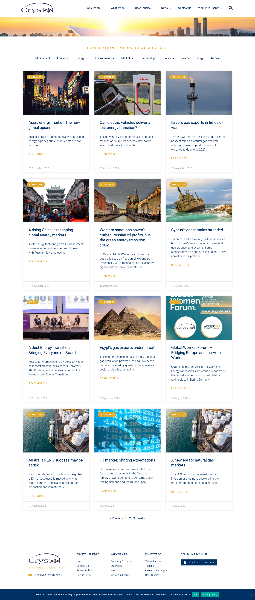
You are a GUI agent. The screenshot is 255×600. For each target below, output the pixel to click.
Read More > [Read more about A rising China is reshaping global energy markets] (37, 261)
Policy (169, 58)
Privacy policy (209, 594)
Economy (63, 58)
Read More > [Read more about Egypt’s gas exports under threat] (109, 378)
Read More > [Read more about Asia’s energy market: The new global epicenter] (37, 154)
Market (127, 58)
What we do (153, 554)
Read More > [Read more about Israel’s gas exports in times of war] (180, 158)
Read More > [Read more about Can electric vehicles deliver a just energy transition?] (109, 154)
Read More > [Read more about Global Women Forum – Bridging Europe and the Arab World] (180, 388)
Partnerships (148, 58)
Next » (141, 518)
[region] (127, 27)
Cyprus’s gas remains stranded (197, 230)
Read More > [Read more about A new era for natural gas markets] (180, 491)
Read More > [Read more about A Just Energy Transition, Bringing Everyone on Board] (37, 383)
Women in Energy (192, 58)
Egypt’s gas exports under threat (127, 347)
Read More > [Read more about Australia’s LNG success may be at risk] (37, 495)
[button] (230, 8)
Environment (104, 58)
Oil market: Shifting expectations (127, 460)
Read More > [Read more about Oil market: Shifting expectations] (109, 490)
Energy (82, 58)
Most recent (42, 58)
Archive (215, 58)
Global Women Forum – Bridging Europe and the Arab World (196, 352)
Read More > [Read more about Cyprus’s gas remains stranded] (180, 265)
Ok (195, 594)
